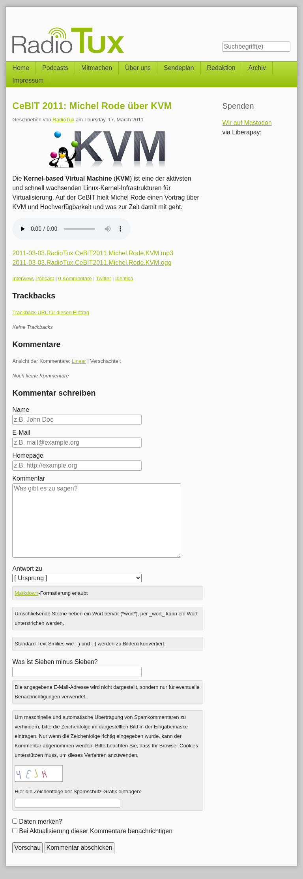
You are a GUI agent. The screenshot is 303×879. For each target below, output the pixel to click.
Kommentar (28, 478)
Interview (22, 278)
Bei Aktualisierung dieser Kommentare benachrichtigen (95, 831)
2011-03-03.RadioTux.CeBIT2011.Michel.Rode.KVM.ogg (91, 262)
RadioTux (63, 120)
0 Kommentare (75, 278)
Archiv (257, 67)
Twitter (103, 278)
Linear (79, 361)
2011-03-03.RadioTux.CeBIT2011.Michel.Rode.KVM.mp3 (92, 253)
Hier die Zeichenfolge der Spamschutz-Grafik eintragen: (78, 791)
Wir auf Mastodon (246, 122)
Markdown (26, 593)
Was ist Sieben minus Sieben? (54, 661)
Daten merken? (40, 821)
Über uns (138, 67)
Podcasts (55, 67)
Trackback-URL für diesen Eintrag (50, 312)
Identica (124, 278)
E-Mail (21, 432)
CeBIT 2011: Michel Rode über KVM (92, 105)
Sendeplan (179, 67)
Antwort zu (27, 568)
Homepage (27, 455)
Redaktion (221, 67)
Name (20, 409)
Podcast (45, 278)
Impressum (27, 80)
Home (20, 67)
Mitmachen (96, 67)
